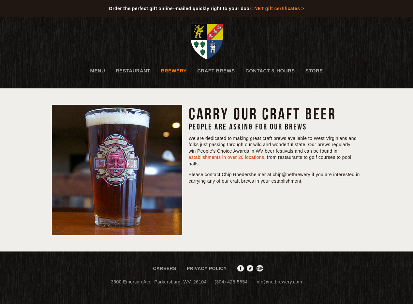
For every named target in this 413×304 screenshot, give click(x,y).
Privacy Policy (207, 268)
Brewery (174, 70)
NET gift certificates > (279, 8)
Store (314, 70)
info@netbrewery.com (279, 281)
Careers (164, 268)
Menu (97, 70)
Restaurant (133, 70)
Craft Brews (216, 70)
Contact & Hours (270, 70)
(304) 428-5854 (230, 281)
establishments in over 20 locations (226, 157)
